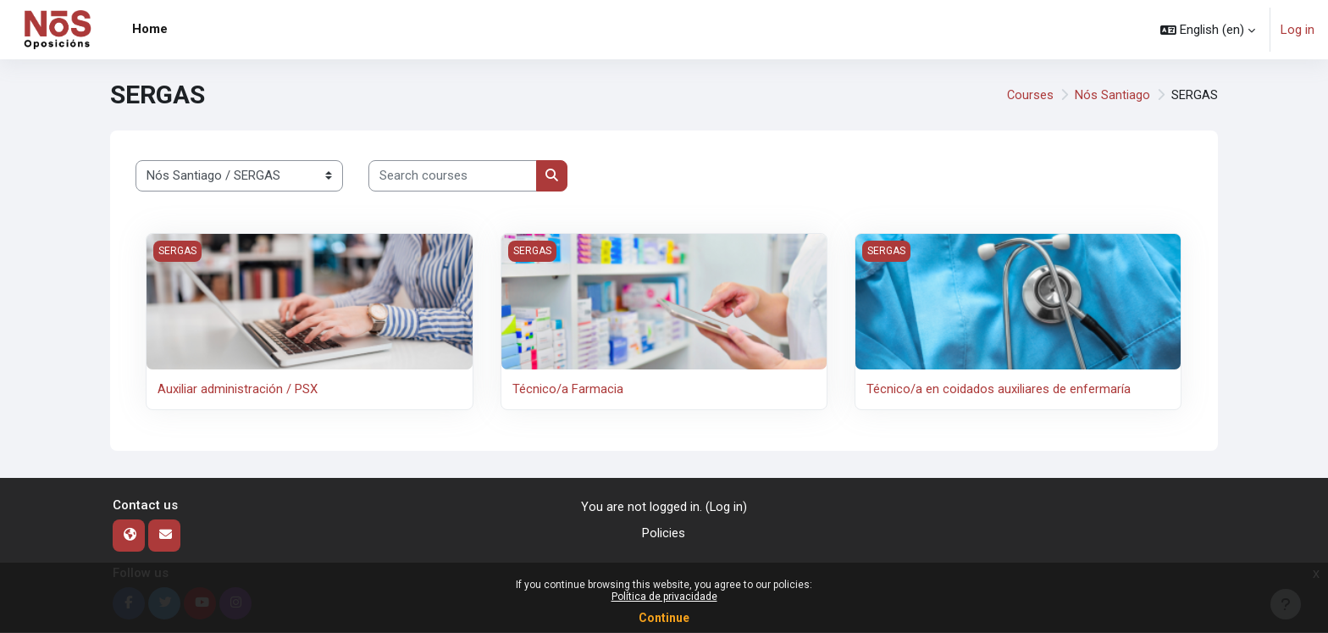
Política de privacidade (664, 596)
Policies (663, 533)
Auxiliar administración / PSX (238, 389)
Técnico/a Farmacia (567, 389)
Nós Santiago (1112, 95)
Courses (1030, 95)
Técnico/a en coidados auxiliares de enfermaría (998, 389)
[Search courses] (452, 176)
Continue (664, 618)
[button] (1207, 29)
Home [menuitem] (150, 28)
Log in (1297, 29)
